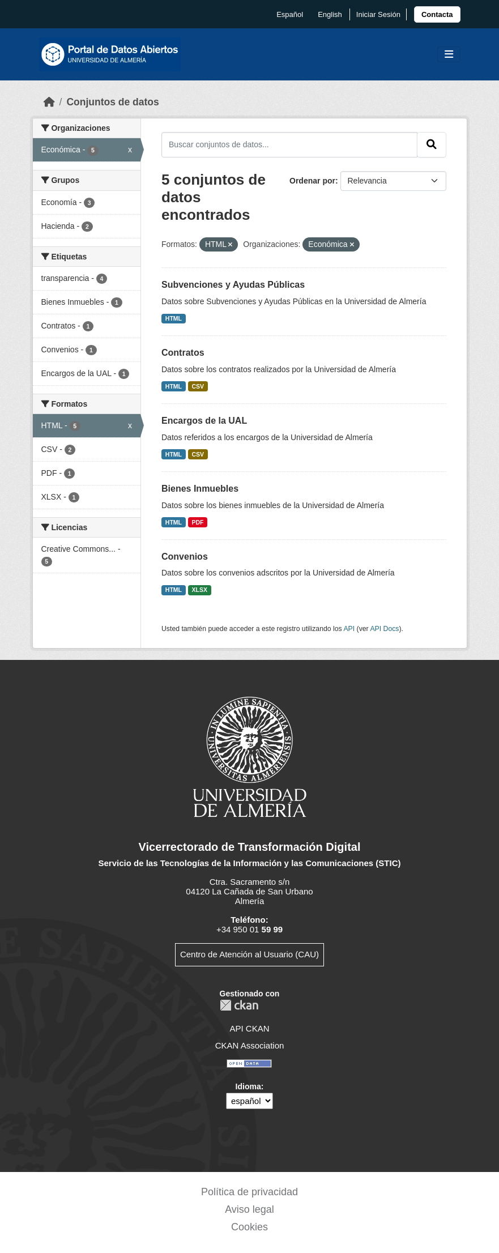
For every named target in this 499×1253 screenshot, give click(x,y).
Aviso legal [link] (249, 1209)
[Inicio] (49, 102)
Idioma (248, 1086)
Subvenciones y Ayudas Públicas (233, 284)
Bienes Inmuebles (199, 488)
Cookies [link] (249, 1227)
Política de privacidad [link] (249, 1191)
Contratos (182, 352)
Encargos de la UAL (204, 420)
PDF (198, 522)
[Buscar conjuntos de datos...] (289, 144)
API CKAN (249, 1028)
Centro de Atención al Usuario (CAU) (249, 954)
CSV (198, 386)
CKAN (239, 1005)
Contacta (437, 14)
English (330, 14)
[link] (437, 14)
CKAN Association (249, 1045)
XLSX (199, 589)
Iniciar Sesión (378, 14)
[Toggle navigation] (448, 54)
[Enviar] (431, 144)
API (349, 629)
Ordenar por (312, 180)
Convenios (184, 556)
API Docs (384, 629)
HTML (173, 318)
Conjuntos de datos (112, 102)
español (289, 14)
